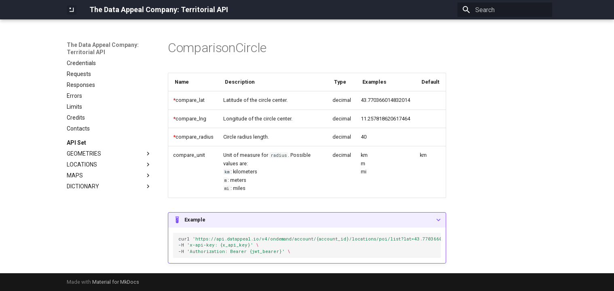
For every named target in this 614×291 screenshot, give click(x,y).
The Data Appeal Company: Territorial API (103, 48)
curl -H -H (309, 245)
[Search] (504, 9)
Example (194, 220)
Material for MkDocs (115, 282)
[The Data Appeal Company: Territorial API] (72, 10)
